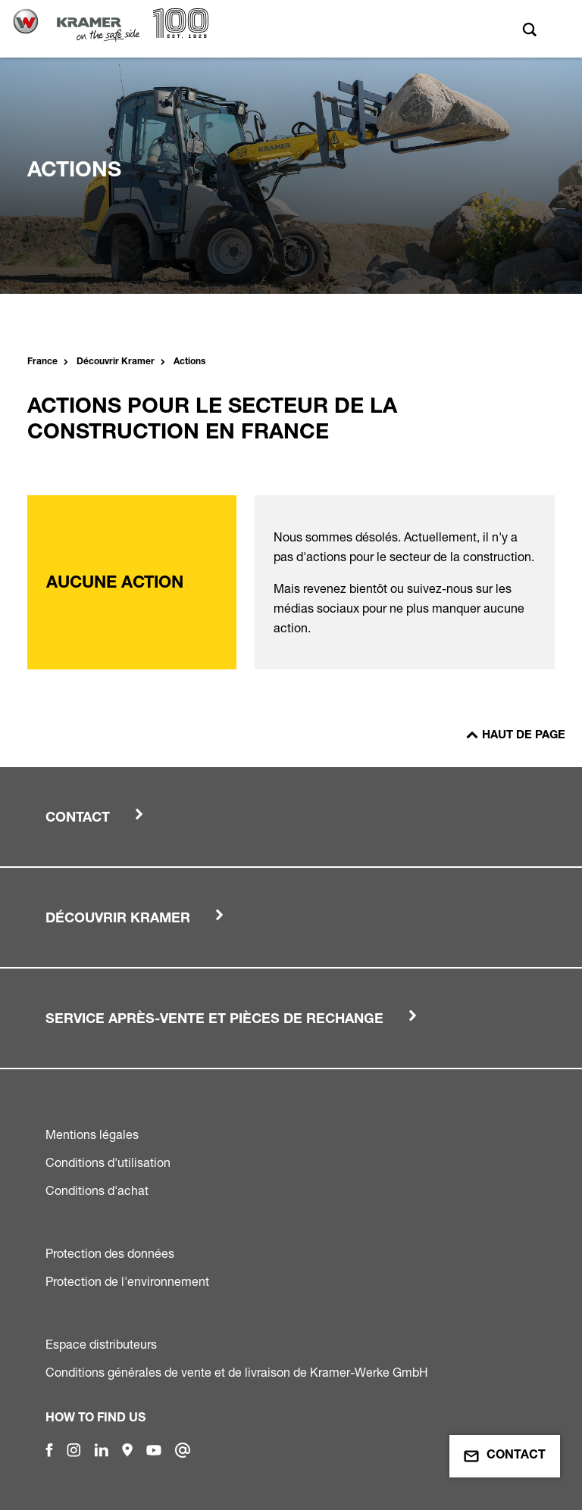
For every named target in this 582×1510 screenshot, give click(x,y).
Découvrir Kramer (116, 362)
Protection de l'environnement (127, 1281)
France (42, 362)
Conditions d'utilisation (108, 1162)
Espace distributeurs (101, 1344)
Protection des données (109, 1253)
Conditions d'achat (97, 1190)
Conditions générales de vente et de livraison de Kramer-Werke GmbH (236, 1372)
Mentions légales (92, 1134)
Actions (189, 362)
